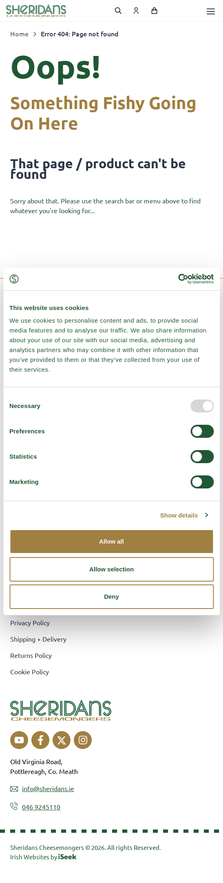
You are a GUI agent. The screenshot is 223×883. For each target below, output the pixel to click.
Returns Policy (31, 655)
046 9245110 (41, 807)
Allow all (111, 541)
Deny (111, 596)
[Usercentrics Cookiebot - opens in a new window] (178, 279)
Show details (179, 515)
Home (19, 33)
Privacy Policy (30, 622)
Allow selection (111, 569)
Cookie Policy (29, 671)
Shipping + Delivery (38, 639)
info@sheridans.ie (48, 788)
